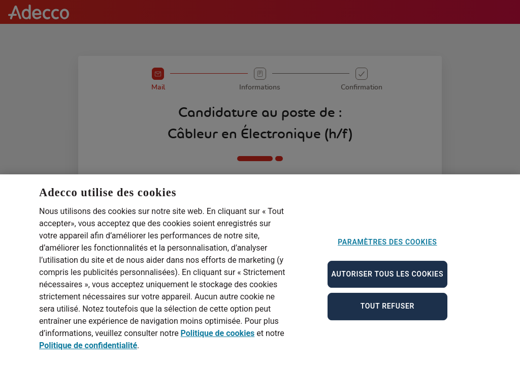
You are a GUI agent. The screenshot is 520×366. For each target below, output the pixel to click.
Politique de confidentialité (88, 350)
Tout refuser (387, 311)
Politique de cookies (218, 338)
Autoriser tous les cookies (388, 278)
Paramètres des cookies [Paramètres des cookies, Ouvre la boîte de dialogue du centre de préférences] (387, 246)
